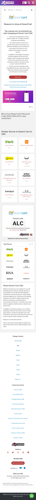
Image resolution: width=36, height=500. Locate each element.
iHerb (9, 148)
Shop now (18, 77)
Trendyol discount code (18, 423)
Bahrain (18, 355)
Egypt (18, 369)
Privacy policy (18, 413)
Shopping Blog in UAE (18, 399)
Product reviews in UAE (18, 433)
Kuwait (18, 350)
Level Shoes (27, 166)
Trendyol (9, 197)
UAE (18, 345)
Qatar (18, 365)
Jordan (18, 374)
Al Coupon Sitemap (18, 404)
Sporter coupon (18, 437)
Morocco (18, 379)
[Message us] (31, 496)
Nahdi (26, 199)
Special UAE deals (18, 394)
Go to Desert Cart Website (18, 82)
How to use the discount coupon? (18, 418)
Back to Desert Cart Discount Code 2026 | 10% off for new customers (18, 86)
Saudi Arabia (18, 341)
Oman (18, 360)
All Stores (10, 10)
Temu (26, 148)
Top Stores (7, 244)
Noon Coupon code (18, 428)
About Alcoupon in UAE (18, 409)
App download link (18, 463)
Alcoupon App (18, 458)
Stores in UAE (18, 389)
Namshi (27, 181)
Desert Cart (18, 10)
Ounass (9, 182)
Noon (9, 164)
